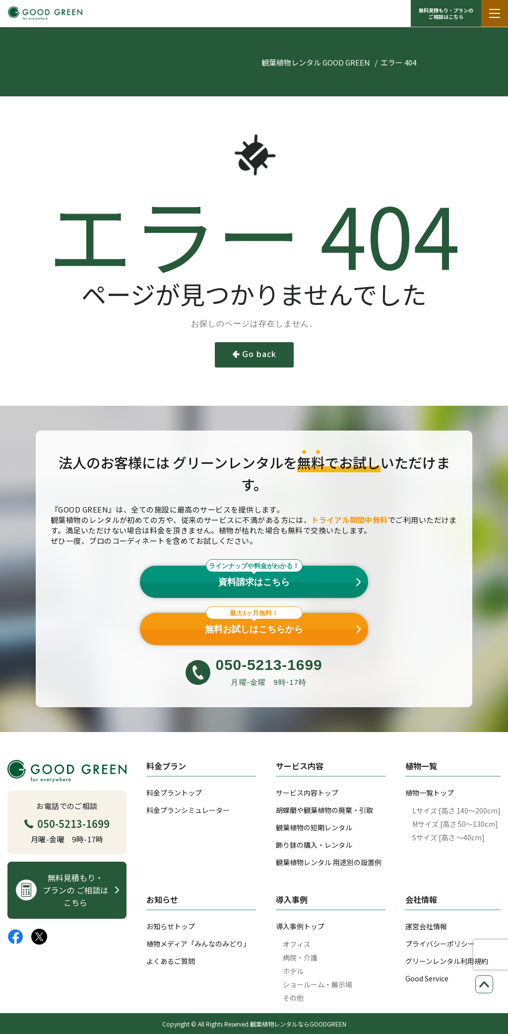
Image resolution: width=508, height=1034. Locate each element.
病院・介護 (300, 957)
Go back (259, 354)
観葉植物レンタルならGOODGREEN (298, 1024)
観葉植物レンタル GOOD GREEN (315, 62)
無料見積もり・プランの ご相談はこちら (446, 13)
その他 (293, 998)
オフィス (297, 944)
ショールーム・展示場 (317, 984)
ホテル (293, 971)
